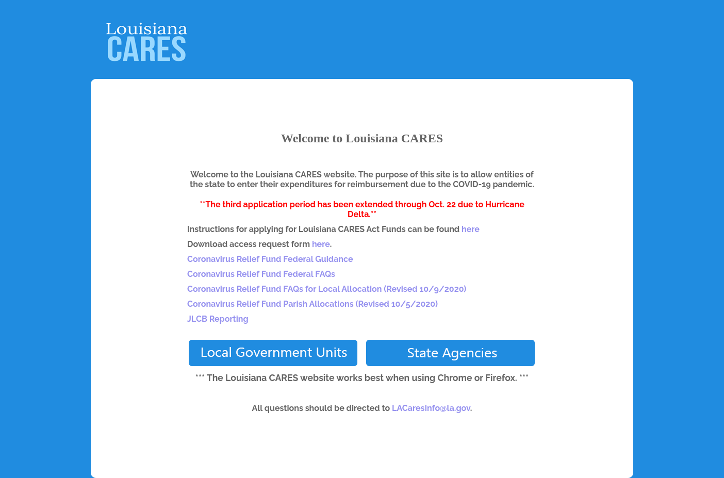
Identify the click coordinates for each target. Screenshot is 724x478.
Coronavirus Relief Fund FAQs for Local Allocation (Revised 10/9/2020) (326, 289)
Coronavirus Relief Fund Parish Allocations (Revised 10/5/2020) (312, 304)
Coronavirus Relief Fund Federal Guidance (270, 259)
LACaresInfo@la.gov (431, 408)
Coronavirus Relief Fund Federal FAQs (261, 274)
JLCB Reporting (218, 319)
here (471, 229)
